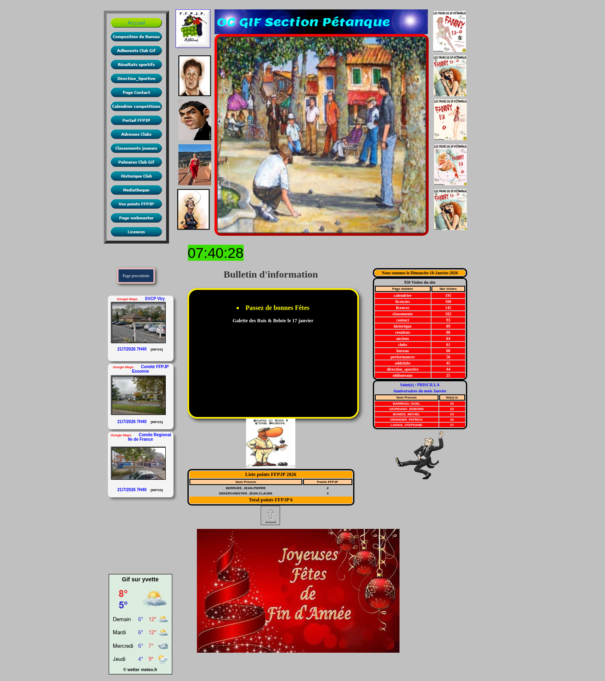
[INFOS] (156, 349)
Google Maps (127, 299)
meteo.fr (149, 669)
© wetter (131, 669)
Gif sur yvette (140, 579)
